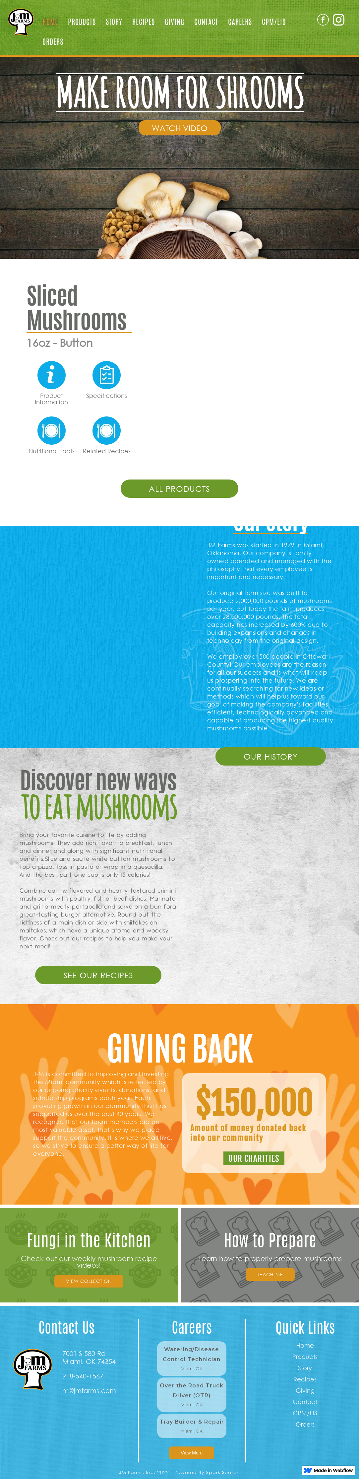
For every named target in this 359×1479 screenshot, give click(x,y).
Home (50, 22)
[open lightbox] (180, 127)
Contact (206, 22)
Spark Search (223, 1472)
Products (82, 22)
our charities (253, 1158)
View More (192, 1452)
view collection (89, 1281)
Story (114, 22)
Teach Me (270, 1274)
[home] (18, 20)
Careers (240, 22)
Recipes (143, 22)
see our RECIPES (98, 975)
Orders (52, 42)
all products (179, 488)
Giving (174, 22)
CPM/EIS (274, 22)
